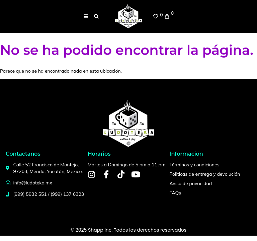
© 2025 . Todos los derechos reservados (128, 230)
